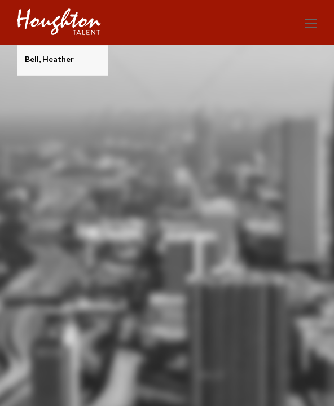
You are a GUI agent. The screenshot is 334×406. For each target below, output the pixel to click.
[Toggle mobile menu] (311, 22)
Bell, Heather (49, 59)
